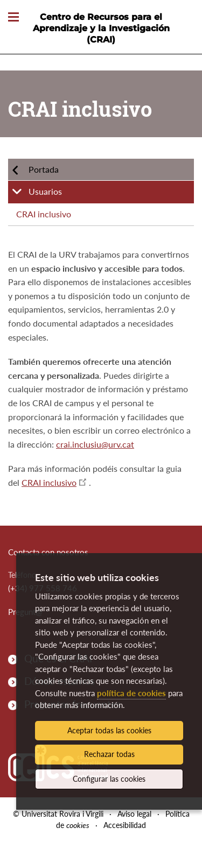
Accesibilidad (124, 825)
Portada (44, 169)
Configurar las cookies (109, 778)
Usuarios (45, 191)
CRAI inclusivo (43, 214)
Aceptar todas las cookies (109, 730)
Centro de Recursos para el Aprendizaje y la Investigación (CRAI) (101, 28)
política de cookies (131, 693)
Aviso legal (134, 813)
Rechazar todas (109, 754)
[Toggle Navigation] (13, 17)
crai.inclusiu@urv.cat (95, 444)
